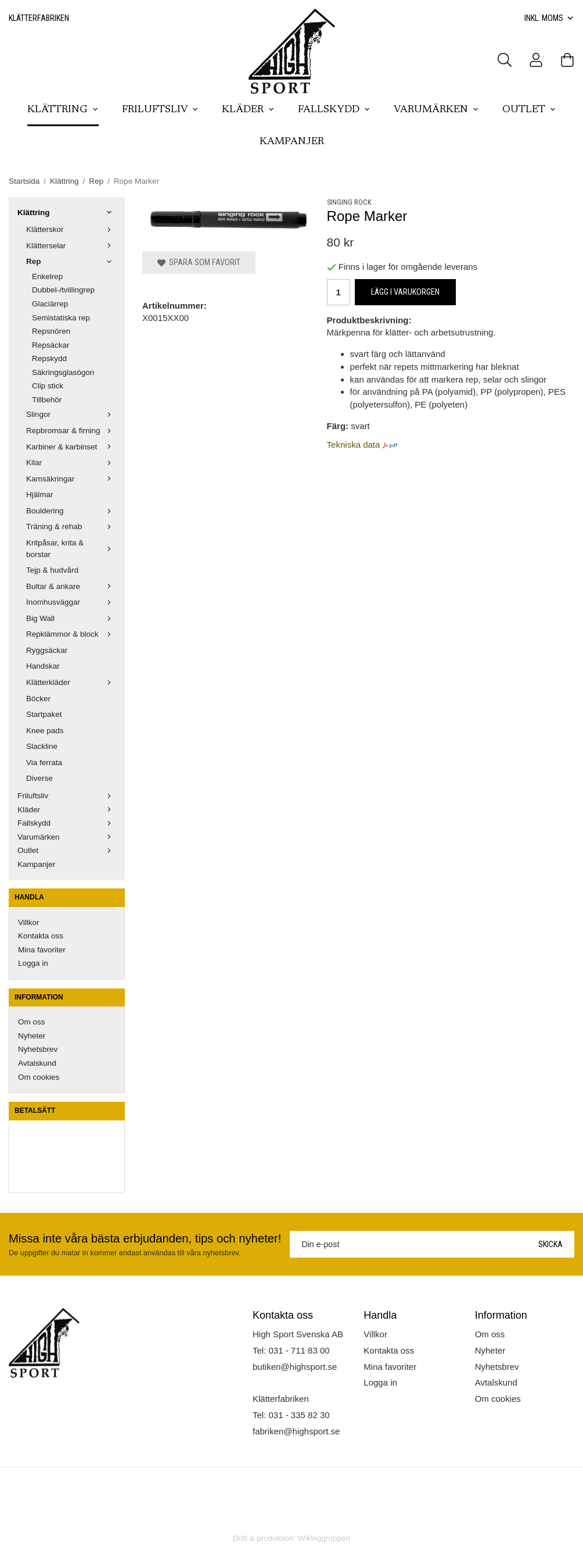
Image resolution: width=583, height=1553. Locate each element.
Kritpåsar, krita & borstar (71, 548)
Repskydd (49, 358)
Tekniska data (353, 444)
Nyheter (31, 1035)
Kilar (71, 462)
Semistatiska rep (61, 317)
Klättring (63, 110)
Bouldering (71, 510)
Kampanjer (292, 142)
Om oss (31, 1022)
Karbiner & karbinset (71, 446)
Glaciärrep (50, 303)
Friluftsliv (160, 110)
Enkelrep (47, 276)
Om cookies (38, 1077)
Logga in (33, 963)
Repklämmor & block (71, 634)
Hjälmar (39, 494)
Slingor (71, 414)
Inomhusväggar (71, 602)
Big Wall (71, 618)
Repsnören (51, 331)
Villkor (28, 922)
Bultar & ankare (71, 586)
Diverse (39, 778)
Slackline (41, 746)
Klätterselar (71, 245)
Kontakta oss (40, 935)
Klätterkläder (71, 682)
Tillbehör (47, 399)
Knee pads (45, 730)
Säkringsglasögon (63, 372)
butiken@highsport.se (295, 1367)
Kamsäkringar (71, 478)
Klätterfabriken (39, 18)
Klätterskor (71, 229)
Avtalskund (37, 1063)
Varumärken (436, 110)
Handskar (43, 666)
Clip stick (47, 385)
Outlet (529, 110)
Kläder (248, 110)
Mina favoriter (42, 949)
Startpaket (44, 714)
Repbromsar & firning (71, 430)
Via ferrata (44, 762)
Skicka (550, 1244)
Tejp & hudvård (52, 570)
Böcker (38, 698)
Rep (71, 261)
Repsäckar (51, 345)
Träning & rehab (71, 526)
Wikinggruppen (324, 1538)
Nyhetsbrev (37, 1049)
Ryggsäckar (46, 650)
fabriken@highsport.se (296, 1431)
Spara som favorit (198, 262)
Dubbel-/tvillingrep (63, 289)
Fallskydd (334, 110)
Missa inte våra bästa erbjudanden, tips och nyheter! (145, 1238)
